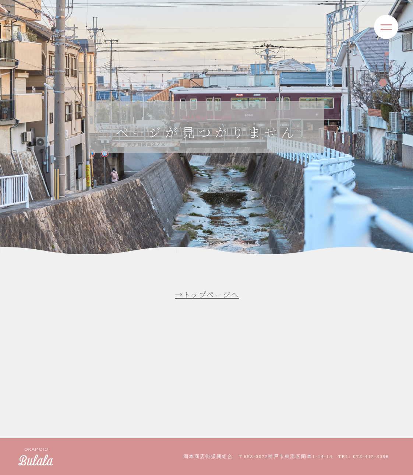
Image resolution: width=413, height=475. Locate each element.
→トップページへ (207, 294)
